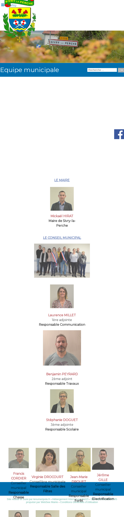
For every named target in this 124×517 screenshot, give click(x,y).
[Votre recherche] (102, 70)
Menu (11, 5)
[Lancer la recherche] (121, 70)
